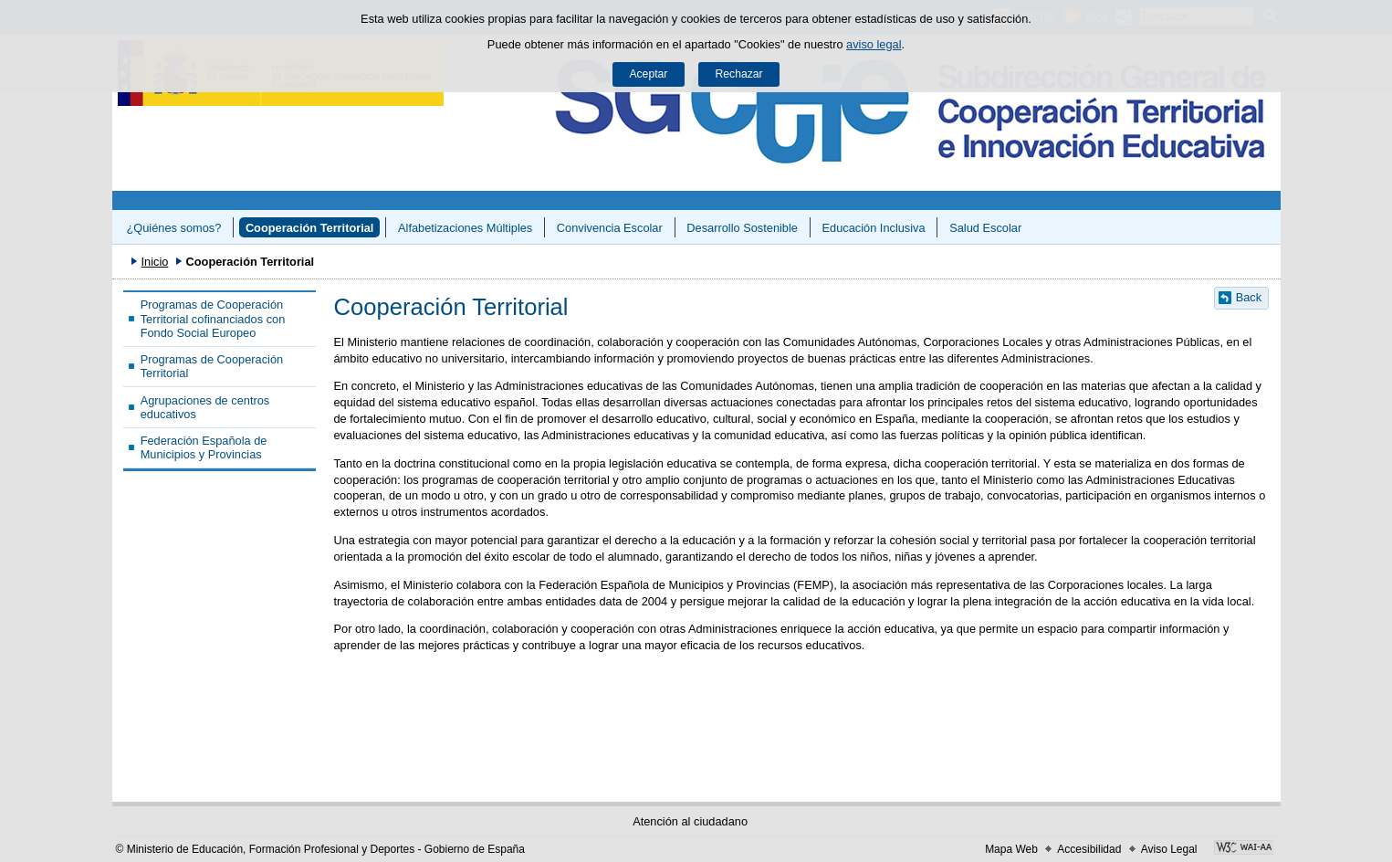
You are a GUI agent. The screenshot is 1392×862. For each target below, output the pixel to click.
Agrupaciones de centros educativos (205, 407)
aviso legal (873, 44)
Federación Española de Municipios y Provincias (204, 447)
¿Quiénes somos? (173, 228)
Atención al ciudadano (690, 821)
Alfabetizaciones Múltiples (465, 228)
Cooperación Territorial (310, 228)
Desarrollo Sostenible (742, 228)
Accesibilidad (1089, 849)
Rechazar (739, 74)
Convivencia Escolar (610, 228)
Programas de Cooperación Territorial (212, 366)
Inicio (154, 261)
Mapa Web (1011, 849)
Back (1248, 297)
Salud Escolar (985, 228)
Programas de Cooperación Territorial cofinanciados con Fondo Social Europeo (213, 319)
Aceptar (648, 74)
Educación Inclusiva (874, 228)
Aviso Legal (1169, 849)
